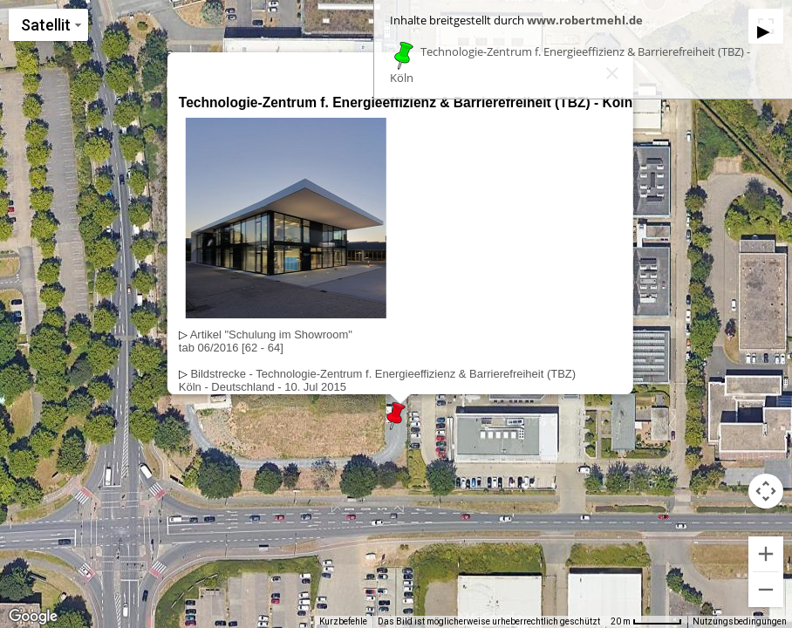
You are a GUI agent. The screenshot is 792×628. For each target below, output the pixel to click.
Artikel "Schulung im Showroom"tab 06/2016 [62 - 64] (265, 341)
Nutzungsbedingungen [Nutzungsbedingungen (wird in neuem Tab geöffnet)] (740, 621)
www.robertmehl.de (585, 20)
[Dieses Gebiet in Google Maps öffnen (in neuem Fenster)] (33, 616)
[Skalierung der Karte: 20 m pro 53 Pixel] (646, 622)
